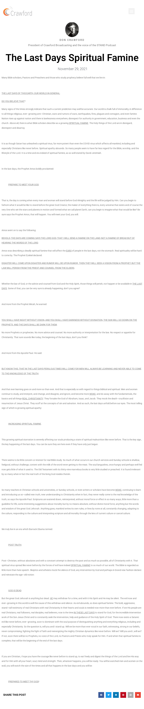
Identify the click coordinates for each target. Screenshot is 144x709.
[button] (132, 11)
